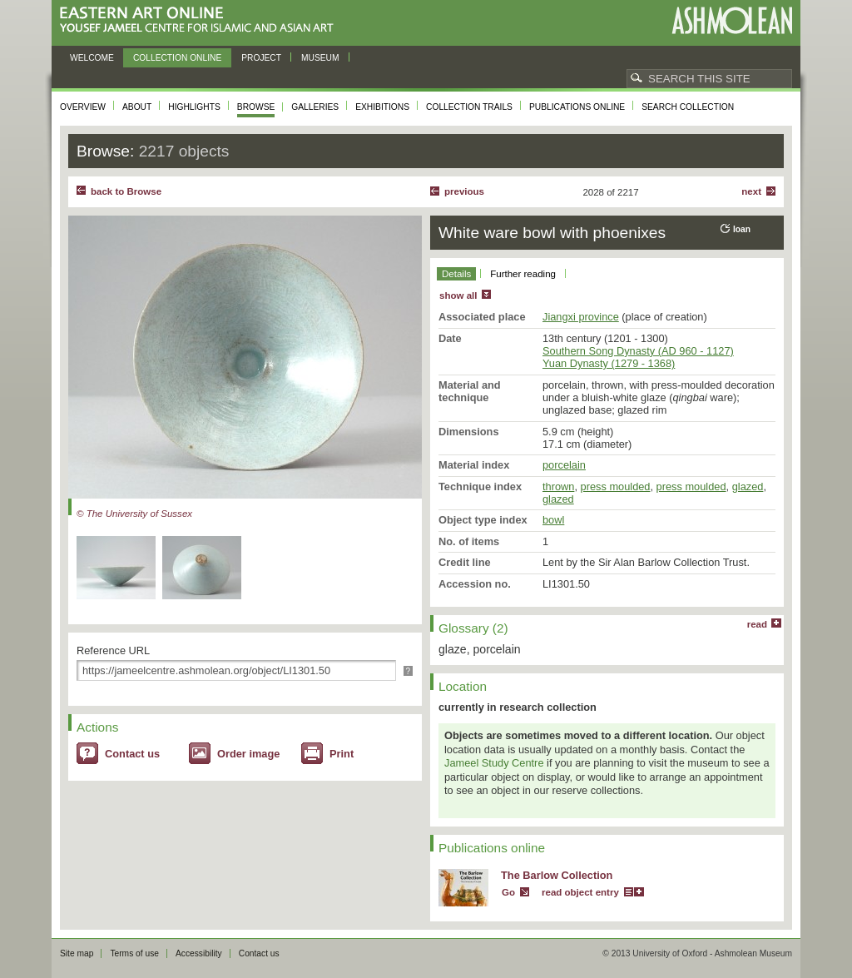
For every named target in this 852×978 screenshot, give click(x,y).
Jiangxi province (580, 316)
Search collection (687, 107)
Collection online (177, 57)
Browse (256, 107)
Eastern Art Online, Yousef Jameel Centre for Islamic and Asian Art (201, 20)
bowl (553, 520)
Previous (464, 191)
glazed (748, 486)
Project (261, 57)
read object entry (580, 892)
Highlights (194, 107)
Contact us (132, 753)
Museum (320, 57)
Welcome (92, 57)
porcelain (564, 465)
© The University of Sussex (134, 514)
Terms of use (134, 953)
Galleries (315, 107)
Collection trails (469, 107)
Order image (248, 753)
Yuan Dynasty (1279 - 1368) (608, 363)
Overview (83, 107)
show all (458, 295)
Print (341, 753)
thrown (558, 486)
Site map (76, 953)
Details (456, 274)
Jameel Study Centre (494, 763)
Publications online (577, 107)
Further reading (523, 274)
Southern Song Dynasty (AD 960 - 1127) (638, 351)
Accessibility (199, 953)
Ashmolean (731, 20)
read (757, 624)
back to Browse (126, 191)
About (136, 107)
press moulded (616, 486)
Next (751, 191)
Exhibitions (382, 107)
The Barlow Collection (556, 875)
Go (508, 892)
